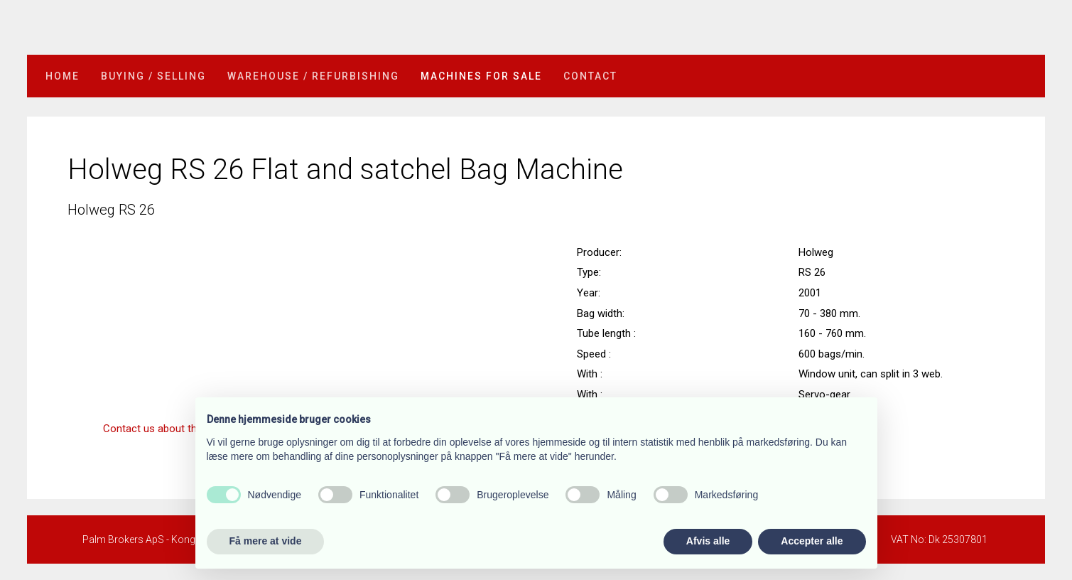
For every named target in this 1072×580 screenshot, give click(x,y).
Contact (590, 76)
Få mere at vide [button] (265, 541)
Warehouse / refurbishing (313, 76)
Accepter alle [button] (812, 541)
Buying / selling (153, 76)
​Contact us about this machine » (179, 428)
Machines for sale (481, 76)
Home (62, 76)
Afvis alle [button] (708, 541)
